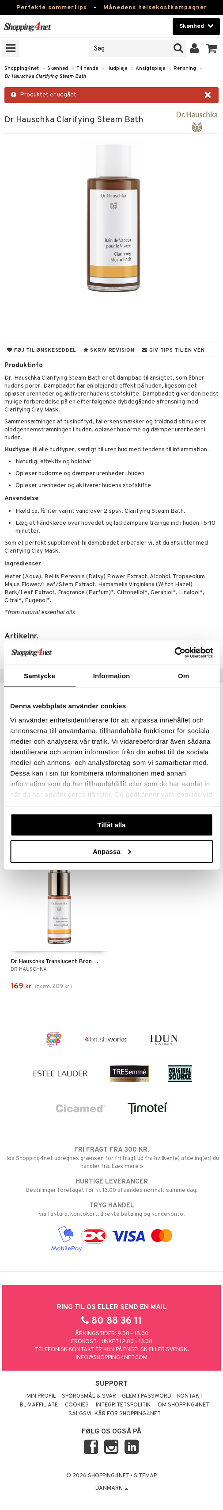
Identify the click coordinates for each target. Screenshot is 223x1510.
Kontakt (190, 1396)
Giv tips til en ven (173, 350)
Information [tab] (111, 676)
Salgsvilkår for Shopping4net (114, 1414)
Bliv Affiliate (39, 1405)
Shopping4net (21, 68)
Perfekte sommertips (51, 8)
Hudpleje (116, 68)
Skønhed (57, 68)
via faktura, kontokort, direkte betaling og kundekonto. (111, 1209)
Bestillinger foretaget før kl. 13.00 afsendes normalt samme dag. (111, 1185)
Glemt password (146, 1396)
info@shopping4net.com (111, 1357)
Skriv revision (108, 350)
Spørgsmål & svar (89, 1396)
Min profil (41, 1396)
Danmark (111, 1488)
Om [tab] (183, 676)
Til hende (87, 68)
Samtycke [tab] (39, 676)
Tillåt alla (112, 825)
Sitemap (145, 1475)
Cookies (77, 1405)
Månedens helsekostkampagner (155, 8)
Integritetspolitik (123, 1405)
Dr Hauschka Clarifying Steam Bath (45, 76)
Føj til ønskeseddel (41, 350)
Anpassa (112, 851)
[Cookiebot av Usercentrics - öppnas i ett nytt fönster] (174, 652)
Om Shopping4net (183, 1405)
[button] (212, 48)
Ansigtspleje (150, 68)
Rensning (185, 68)
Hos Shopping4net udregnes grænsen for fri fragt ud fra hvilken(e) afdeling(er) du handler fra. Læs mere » (111, 1157)
